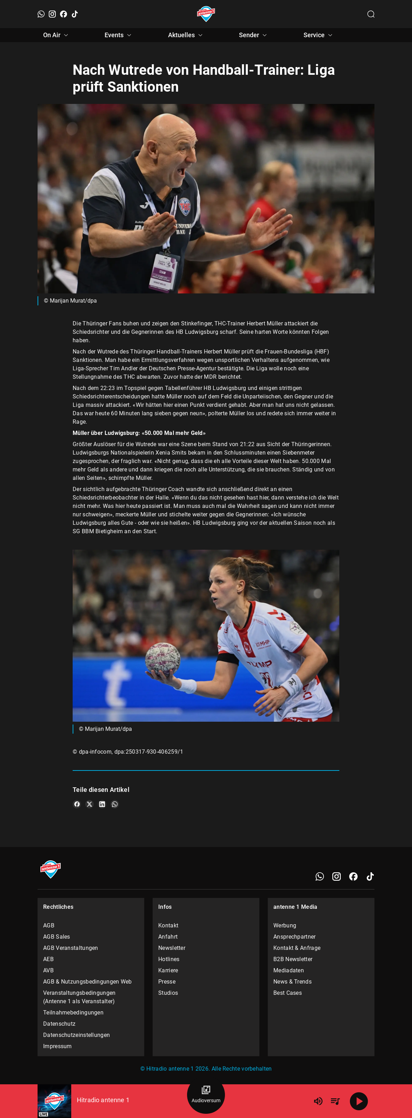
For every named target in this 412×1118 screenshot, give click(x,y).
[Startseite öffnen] (206, 14)
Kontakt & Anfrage (296, 948)
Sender (254, 35)
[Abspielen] (359, 1101)
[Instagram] (52, 14)
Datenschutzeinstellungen (76, 1035)
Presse (166, 981)
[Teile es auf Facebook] (77, 804)
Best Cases (287, 993)
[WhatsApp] (41, 14)
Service (319, 35)
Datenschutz (59, 1023)
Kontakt (168, 925)
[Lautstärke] (318, 1101)
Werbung (284, 925)
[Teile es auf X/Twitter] (89, 804)
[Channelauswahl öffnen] (370, 14)
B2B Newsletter (292, 959)
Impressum (57, 1046)
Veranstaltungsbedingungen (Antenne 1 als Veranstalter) (79, 997)
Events (119, 35)
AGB (48, 925)
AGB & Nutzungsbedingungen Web (87, 981)
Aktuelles (186, 35)
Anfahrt (168, 936)
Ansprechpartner (294, 936)
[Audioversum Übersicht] (206, 1095)
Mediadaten (288, 970)
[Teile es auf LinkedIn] (102, 804)
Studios (168, 993)
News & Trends (292, 981)
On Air (56, 35)
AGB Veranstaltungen (70, 948)
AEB (48, 959)
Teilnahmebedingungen (73, 1012)
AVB (48, 970)
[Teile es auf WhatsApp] (115, 804)
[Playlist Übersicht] (335, 1101)
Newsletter (171, 948)
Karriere (168, 970)
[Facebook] (63, 14)
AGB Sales (56, 936)
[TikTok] (74, 14)
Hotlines (168, 959)
